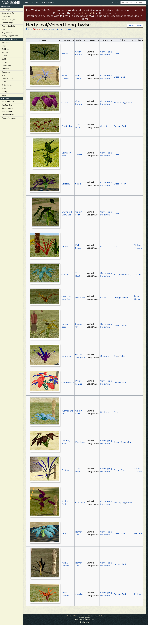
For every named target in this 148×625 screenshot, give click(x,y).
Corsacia (65, 184)
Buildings (5, 49)
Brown (124, 442)
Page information (9, 118)
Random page (7, 23)
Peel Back (80, 297)
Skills (3, 75)
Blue (123, 77)
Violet (129, 102)
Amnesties (6, 43)
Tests (4, 88)
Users (4, 95)
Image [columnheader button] (42, 40)
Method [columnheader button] (79, 40)
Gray (130, 442)
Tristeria (65, 470)
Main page (6, 10)
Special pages (7, 108)
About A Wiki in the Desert (84, 620)
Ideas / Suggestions (10, 36)
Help (3, 29)
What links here (8, 102)
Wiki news (6, 16)
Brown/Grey (119, 102)
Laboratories (7, 65)
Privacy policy (84, 618)
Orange (117, 126)
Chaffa (64, 102)
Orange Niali (67, 382)
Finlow (64, 246)
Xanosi (137, 274)
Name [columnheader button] (67, 40)
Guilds (4, 59)
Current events (8, 13)
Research (5, 69)
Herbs (4, 62)
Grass (103, 246)
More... (70, 29)
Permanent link (8, 115)
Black (123, 564)
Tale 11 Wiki (88, 13)
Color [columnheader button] (122, 40)
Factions (5, 52)
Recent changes (8, 19)
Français (139, 26)
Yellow (125, 297)
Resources (6, 72)
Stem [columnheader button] (105, 40)
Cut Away (80, 503)
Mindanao (66, 356)
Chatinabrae (67, 126)
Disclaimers (84, 622)
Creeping (104, 126)
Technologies (7, 85)
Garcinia (65, 274)
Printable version (8, 112)
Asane (64, 53)
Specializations (7, 79)
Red (124, 126)
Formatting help (8, 26)
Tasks (4, 82)
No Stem (104, 412)
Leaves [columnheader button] (92, 40)
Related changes (8, 105)
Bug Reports (7, 33)
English (131, 26)
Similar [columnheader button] (137, 40)
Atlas (4, 46)
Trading (5, 92)
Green (117, 53)
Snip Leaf (79, 154)
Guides (4, 56)
